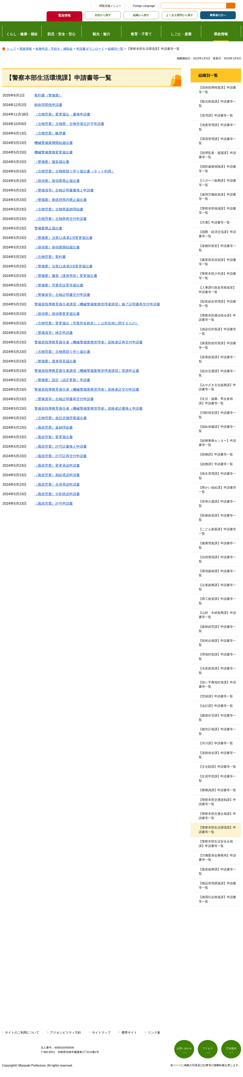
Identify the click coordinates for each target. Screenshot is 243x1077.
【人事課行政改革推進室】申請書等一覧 (217, 289)
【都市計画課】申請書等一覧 (217, 731)
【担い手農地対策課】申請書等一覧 (217, 684)
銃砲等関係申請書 (48, 105)
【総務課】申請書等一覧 (216, 464)
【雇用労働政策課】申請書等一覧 (217, 196)
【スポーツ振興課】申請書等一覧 (217, 182)
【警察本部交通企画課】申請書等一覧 (217, 816)
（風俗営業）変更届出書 (53, 437)
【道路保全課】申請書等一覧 (217, 755)
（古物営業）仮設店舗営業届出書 (60, 418)
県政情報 (25, 48)
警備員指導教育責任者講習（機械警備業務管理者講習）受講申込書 (86, 371)
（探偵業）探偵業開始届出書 (57, 247)
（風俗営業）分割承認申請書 (57, 494)
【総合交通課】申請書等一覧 (217, 373)
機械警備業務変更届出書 (53, 152)
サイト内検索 (164, 5)
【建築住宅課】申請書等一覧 (217, 717)
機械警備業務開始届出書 (53, 143)
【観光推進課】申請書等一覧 (217, 103)
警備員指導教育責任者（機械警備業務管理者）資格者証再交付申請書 (88, 342)
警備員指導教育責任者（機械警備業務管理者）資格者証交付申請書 (86, 389)
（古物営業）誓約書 (50, 257)
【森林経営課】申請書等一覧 (217, 629)
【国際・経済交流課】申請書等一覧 (217, 234)
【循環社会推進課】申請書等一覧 (217, 899)
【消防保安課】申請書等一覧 (217, 415)
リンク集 (154, 1032)
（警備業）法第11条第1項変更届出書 (63, 238)
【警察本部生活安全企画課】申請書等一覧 (216, 843)
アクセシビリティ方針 (65, 1032)
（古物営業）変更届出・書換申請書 (62, 114)
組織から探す (141, 15)
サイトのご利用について (22, 1032)
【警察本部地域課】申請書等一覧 (217, 210)
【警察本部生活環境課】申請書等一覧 (217, 829)
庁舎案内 (231, 1049)
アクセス (207, 1049)
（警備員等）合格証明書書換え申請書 (64, 190)
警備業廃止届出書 (48, 228)
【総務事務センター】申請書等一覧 (217, 443)
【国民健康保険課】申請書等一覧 (217, 168)
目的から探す (103, 15)
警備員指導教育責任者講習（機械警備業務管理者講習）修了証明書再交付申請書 (97, 304)
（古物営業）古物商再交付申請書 (60, 219)
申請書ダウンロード (90, 48)
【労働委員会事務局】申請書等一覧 (217, 857)
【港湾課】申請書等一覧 (216, 115)
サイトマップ (101, 1032)
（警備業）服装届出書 (51, 162)
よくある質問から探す (179, 15)
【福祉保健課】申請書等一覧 (217, 429)
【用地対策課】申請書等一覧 (217, 656)
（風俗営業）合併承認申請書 (57, 484)
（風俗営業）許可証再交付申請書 (60, 456)
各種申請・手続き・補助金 (54, 48)
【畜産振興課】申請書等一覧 (217, 871)
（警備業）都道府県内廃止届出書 (60, 200)
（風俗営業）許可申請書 (53, 503)
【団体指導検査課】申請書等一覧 (217, 89)
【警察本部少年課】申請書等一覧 (217, 275)
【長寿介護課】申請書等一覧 (217, 503)
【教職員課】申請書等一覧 (217, 790)
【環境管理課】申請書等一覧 (217, 141)
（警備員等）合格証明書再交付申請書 (64, 399)
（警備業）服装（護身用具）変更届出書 (65, 276)
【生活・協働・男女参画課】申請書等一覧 (216, 401)
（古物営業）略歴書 (50, 133)
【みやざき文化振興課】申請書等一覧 (217, 387)
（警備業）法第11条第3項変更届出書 (63, 266)
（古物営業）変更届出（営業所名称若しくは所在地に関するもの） (86, 323)
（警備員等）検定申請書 (53, 333)
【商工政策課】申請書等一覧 (217, 601)
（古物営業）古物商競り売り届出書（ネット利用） (74, 171)
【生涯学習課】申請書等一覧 (217, 778)
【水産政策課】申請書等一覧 (217, 670)
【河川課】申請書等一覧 (216, 743)
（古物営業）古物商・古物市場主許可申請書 (69, 124)
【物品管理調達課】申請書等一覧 (217, 885)
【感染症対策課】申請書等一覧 (217, 331)
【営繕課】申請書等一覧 (216, 696)
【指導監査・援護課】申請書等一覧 (217, 155)
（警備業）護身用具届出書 (55, 361)
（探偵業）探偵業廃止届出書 (57, 181)
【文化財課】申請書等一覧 (217, 766)
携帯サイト (129, 1032)
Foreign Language (144, 5)
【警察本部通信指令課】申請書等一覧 (217, 317)
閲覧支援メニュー (110, 5)
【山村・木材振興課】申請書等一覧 (217, 615)
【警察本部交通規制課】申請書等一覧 (217, 802)
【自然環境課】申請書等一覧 (217, 559)
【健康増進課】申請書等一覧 (217, 545)
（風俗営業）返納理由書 (53, 427)
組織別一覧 (115, 48)
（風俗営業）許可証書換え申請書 (60, 446)
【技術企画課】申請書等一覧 (217, 643)
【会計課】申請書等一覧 (216, 705)
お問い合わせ (184, 1049)
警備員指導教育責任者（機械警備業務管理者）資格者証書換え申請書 (88, 408)
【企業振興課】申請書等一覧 (217, 587)
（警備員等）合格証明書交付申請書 (62, 295)
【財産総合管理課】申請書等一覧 (217, 303)
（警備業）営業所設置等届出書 (58, 285)
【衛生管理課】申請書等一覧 (217, 475)
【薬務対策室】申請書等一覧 (217, 248)
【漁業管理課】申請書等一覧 (217, 127)
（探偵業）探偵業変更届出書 (57, 314)
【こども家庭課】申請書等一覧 (217, 531)
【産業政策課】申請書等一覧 (217, 359)
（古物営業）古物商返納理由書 (58, 209)
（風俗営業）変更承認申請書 (57, 465)
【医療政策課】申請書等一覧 (217, 517)
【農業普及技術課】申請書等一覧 (217, 262)
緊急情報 (64, 15)
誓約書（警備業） (48, 95)
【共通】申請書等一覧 (214, 222)
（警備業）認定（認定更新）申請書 (62, 380)
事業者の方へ (218, 15)
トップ (11, 48)
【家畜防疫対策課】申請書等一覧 (217, 345)
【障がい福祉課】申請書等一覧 (217, 489)
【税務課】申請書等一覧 (216, 454)
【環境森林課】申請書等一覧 (217, 573)
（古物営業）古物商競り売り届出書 (62, 352)
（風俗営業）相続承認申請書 (57, 475)
